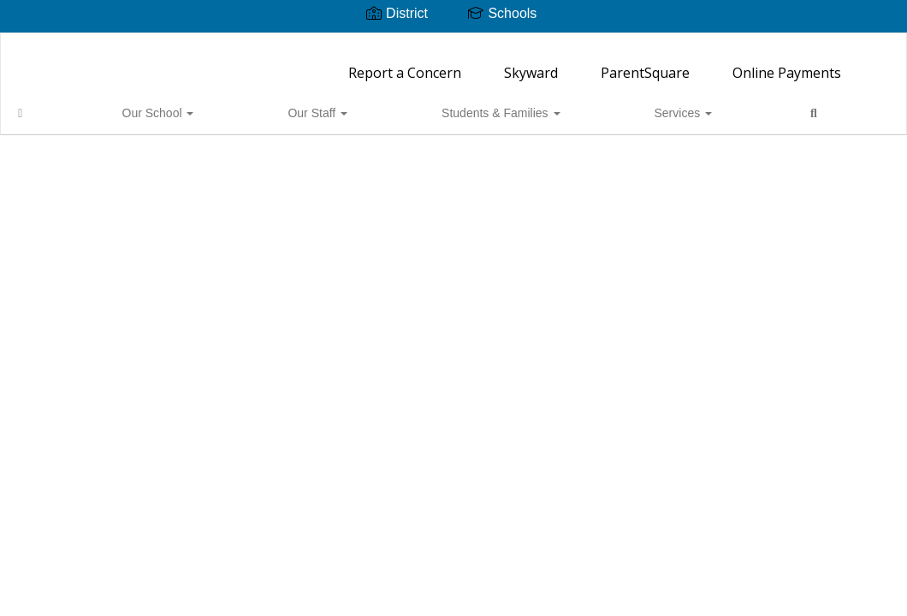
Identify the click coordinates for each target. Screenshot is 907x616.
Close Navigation (576, 111)
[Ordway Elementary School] (453, 44)
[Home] (47, 104)
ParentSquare (645, 64)
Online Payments (786, 64)
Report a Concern (404, 64)
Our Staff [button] (207, 104)
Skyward (531, 64)
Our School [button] (116, 104)
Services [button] (436, 104)
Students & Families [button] (322, 104)
